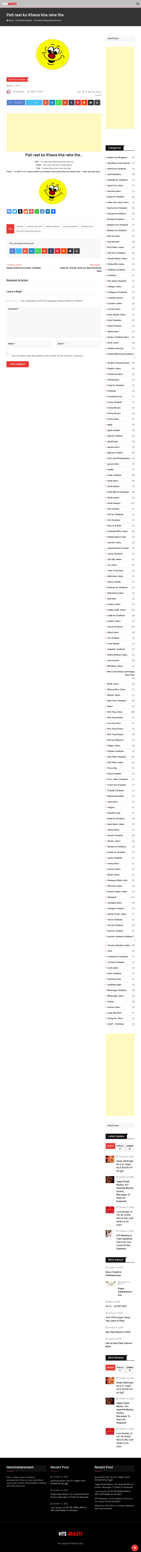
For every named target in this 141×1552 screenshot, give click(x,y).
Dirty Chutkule (114, 320)
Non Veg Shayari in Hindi (118, 1332)
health (110, 469)
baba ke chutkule (115, 197)
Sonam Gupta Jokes (117, 891)
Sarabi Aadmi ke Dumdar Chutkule (23, 268)
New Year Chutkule (116, 700)
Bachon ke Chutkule (117, 208)
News (110, 706)
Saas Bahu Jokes (115, 824)
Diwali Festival (114, 326)
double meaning (115, 348)
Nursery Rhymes (115, 740)
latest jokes (113, 632)
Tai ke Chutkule (114, 919)
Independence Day (116, 537)
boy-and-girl (113, 241)
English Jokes (114, 368)
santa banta (113, 830)
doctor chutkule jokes (118, 337)
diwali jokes (113, 331)
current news (113, 309)
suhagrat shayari (115, 908)
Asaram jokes (114, 191)
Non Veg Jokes (114, 712)
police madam (114, 773)
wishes (110, 1001)
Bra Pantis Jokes (115, 247)
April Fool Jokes (115, 185)
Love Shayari (113, 643)
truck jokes (112, 968)
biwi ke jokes (113, 236)
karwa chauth (114, 582)
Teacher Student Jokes (118, 945)
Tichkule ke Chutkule (117, 956)
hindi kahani (113, 486)
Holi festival (113, 509)
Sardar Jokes (113, 841)
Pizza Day (112, 768)
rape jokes (112, 802)
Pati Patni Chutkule (24, 20)
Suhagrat (111, 897)
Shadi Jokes (113, 874)
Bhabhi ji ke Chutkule (117, 225)
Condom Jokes (114, 303)
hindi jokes (112, 481)
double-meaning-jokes (118, 363)
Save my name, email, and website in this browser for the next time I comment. (47, 356)
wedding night (114, 984)
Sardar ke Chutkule (116, 846)
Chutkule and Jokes (34, 226)
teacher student (115, 931)
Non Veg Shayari (115, 734)
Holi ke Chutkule (115, 514)
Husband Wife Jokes (117, 531)
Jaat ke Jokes (114, 542)
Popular (120, 1147)
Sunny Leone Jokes (116, 914)
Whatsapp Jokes (115, 996)
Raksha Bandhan (115, 796)
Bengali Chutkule (115, 219)
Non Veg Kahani (115, 717)
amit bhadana (114, 174)
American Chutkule (116, 168)
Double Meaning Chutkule (120, 354)
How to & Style (114, 525)
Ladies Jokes (113, 604)
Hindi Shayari (113, 503)
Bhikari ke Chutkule (116, 230)
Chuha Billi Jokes (115, 264)
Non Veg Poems (115, 729)
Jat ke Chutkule (115, 554)
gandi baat (112, 441)
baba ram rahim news (118, 202)
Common (129, 1147)
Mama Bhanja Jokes (117, 655)
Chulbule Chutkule (116, 270)
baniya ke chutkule (116, 213)
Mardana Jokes (115, 666)
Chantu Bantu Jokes (117, 258)
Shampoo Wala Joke (117, 880)
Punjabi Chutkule (115, 790)
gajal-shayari (113, 430)
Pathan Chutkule (115, 751)
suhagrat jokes (114, 903)
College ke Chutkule (117, 292)
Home (10, 20)
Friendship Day (114, 396)
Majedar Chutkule (53, 226)
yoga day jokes (114, 1013)
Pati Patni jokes (87, 226)
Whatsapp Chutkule (116, 990)
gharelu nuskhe (115, 452)
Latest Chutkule (115, 627)
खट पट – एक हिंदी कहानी (116, 1306)
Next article (95, 265)
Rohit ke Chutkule (116, 818)
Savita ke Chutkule (116, 852)
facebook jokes (115, 374)
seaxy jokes (113, 863)
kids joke (111, 598)
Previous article (15, 265)
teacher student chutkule (119, 936)
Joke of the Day (115, 570)
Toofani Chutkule (115, 962)
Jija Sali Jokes (114, 559)
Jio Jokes (112, 565)
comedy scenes (115, 298)
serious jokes (113, 869)
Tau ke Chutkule (115, 925)
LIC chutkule (113, 638)
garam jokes (113, 447)
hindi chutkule (114, 475)
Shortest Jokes (114, 886)
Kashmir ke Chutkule (117, 587)
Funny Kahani (113, 408)
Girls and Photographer (118, 458)
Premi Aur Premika (116, 785)
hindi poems (113, 497)
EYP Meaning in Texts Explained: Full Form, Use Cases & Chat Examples (124, 1242)
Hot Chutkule (113, 520)
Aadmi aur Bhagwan (117, 157)
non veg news (114, 723)
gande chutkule (115, 436)
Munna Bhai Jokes (116, 689)
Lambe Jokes (113, 621)
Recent (110, 1146)
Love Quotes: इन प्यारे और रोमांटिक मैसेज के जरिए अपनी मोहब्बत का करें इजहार (124, 1218)
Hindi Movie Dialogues (118, 492)
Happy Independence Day (125, 1291)
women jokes (113, 1007)
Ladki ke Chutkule (116, 615)
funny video (113, 419)
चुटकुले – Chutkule (115, 1024)
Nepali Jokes (113, 695)
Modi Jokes (113, 684)
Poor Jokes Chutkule (117, 779)
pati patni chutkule (70, 226)
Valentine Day (114, 979)
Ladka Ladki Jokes (116, 610)
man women (113, 660)
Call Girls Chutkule (116, 253)
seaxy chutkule (114, 858)
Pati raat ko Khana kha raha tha (28, 231)
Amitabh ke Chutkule (117, 180)
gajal (109, 424)
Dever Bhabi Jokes (116, 314)
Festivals (111, 391)
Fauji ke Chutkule (115, 385)
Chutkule (19, 226)
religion (111, 807)
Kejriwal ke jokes (115, 593)
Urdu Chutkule (114, 973)
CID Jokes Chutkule (116, 281)
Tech (109, 951)
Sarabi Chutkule (115, 835)
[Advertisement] (53, 132)
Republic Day (113, 813)
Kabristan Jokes (115, 576)
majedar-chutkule (116, 649)
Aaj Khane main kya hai (118, 163)
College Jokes (114, 286)
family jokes (113, 379)
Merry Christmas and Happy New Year (121, 673)
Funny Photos (114, 413)
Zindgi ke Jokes (115, 1018)
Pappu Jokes (113, 745)
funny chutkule (114, 402)
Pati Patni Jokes (115, 762)
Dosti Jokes (113, 343)
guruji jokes (113, 464)
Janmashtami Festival (118, 548)
